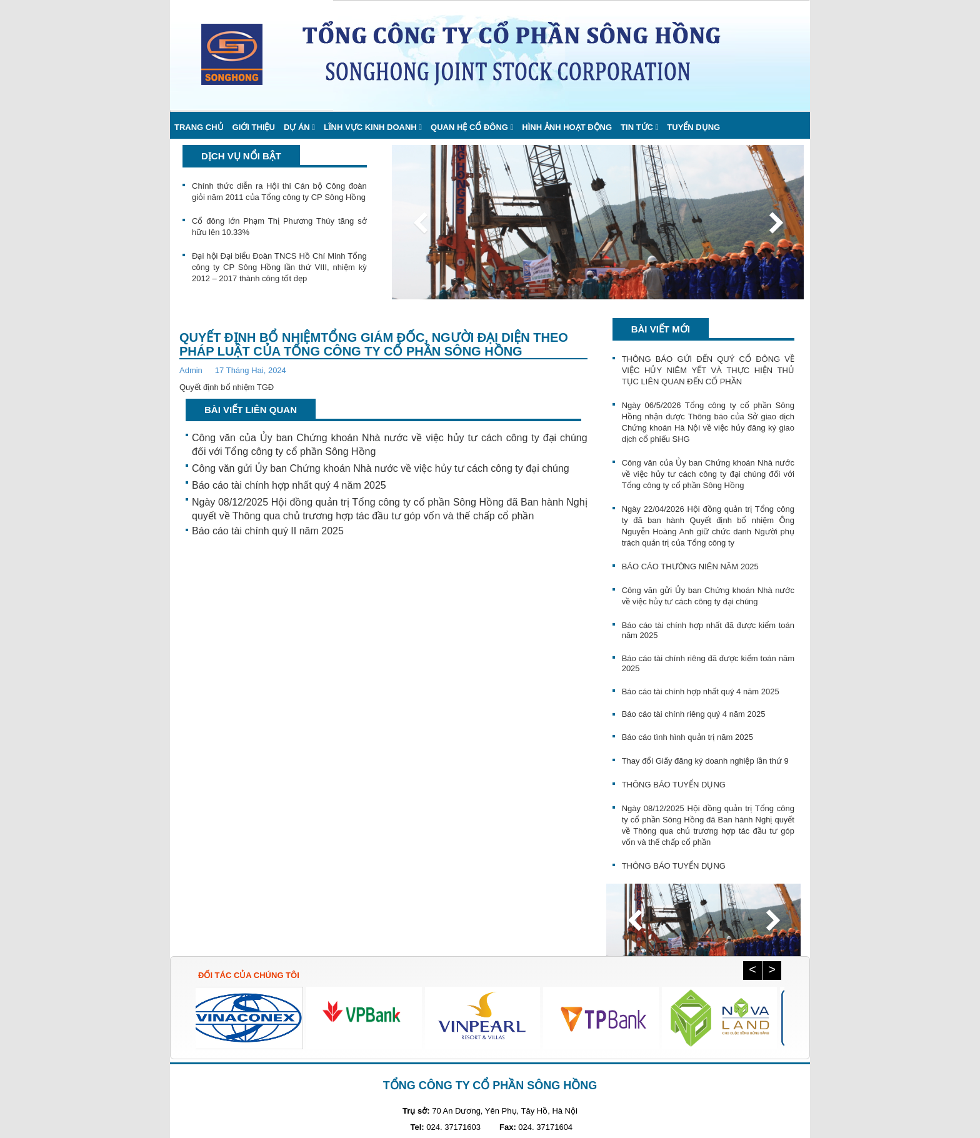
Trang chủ (199, 127)
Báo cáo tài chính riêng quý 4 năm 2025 (694, 714)
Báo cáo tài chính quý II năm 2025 (268, 531)
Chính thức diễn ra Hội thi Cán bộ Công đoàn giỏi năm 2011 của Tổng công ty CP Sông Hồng (279, 191)
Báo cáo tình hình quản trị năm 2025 (687, 737)
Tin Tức (637, 127)
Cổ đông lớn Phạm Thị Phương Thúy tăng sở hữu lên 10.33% (279, 226)
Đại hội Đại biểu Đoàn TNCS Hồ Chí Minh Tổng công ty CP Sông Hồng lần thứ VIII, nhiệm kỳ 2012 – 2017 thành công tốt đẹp (279, 267)
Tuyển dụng (693, 127)
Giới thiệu (253, 127)
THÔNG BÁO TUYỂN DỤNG (674, 784)
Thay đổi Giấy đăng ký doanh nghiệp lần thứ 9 (705, 761)
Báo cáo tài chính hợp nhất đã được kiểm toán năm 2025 (708, 630)
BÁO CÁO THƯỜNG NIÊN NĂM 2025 (690, 566)
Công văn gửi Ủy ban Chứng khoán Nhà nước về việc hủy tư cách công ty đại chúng (380, 468)
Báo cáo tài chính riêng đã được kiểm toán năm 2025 (708, 663)
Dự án (297, 127)
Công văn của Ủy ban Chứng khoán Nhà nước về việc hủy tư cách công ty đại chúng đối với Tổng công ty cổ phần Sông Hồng (390, 444)
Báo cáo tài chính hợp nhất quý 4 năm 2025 (289, 485)
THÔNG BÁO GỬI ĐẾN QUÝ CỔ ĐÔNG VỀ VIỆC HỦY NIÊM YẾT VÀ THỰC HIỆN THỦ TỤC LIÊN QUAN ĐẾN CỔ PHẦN (708, 370)
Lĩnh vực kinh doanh (370, 127)
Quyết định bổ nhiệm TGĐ (226, 387)
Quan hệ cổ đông (469, 127)
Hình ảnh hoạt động (567, 127)
